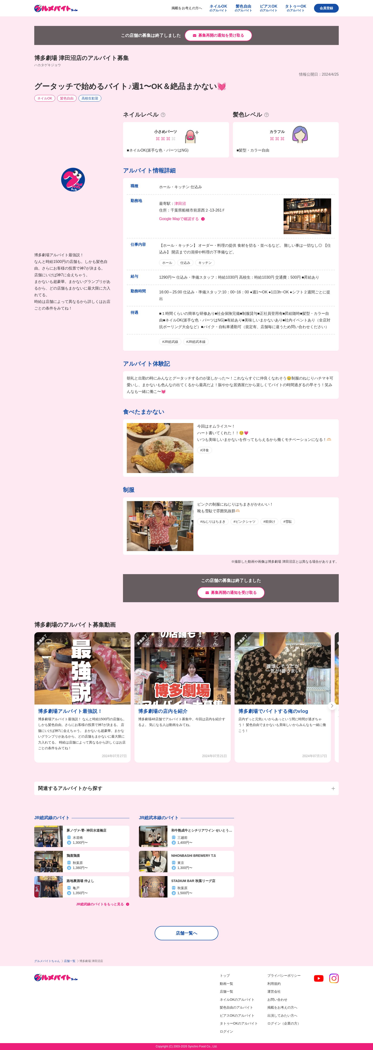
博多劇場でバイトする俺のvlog (273, 711)
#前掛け (269, 521)
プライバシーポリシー (284, 975)
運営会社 (274, 991)
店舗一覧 (69, 961)
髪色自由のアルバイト (236, 1007)
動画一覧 (226, 984)
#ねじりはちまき (213, 521)
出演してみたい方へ (282, 1015)
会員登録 (326, 8)
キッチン (205, 263)
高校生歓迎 (90, 98)
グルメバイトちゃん (47, 961)
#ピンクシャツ (244, 521)
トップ (225, 975)
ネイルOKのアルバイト (237, 999)
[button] (332, 706)
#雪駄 (287, 521)
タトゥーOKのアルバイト (239, 1023)
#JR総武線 (170, 342)
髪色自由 (67, 98)
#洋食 (204, 450)
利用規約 (274, 984)
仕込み (185, 263)
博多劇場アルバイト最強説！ (70, 711)
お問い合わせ (277, 999)
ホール (167, 263)
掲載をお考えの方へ (187, 8)
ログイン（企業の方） (284, 1023)
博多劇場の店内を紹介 (163, 711)
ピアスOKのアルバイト (237, 1015)
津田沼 (180, 204)
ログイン (226, 1031)
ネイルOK (44, 98)
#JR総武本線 (196, 342)
